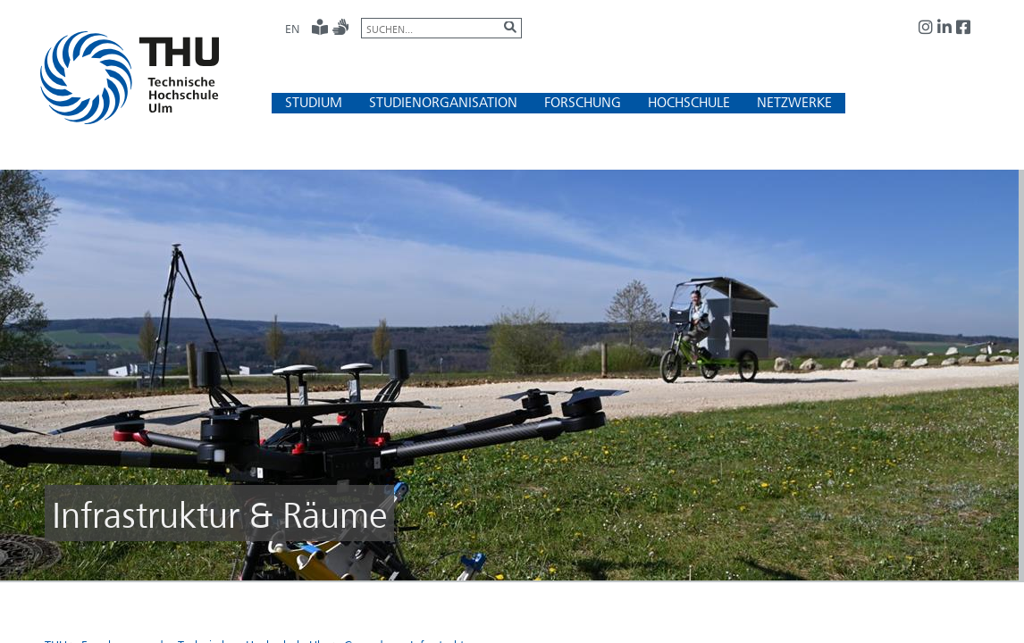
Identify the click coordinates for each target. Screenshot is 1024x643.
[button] (314, 102)
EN (292, 28)
